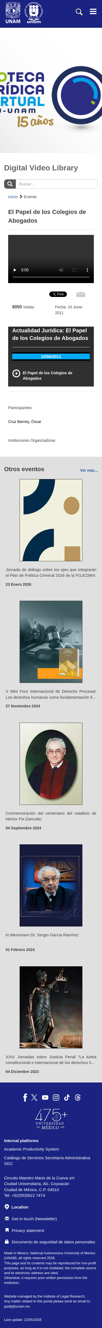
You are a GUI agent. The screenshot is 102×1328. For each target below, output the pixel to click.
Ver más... (89, 470)
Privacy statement (24, 1230)
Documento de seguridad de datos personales (50, 1242)
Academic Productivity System (31, 1149)
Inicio (13, 196)
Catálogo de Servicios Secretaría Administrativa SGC (47, 1160)
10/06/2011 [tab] (51, 356)
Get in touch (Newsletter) (31, 1218)
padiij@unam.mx (17, 1306)
